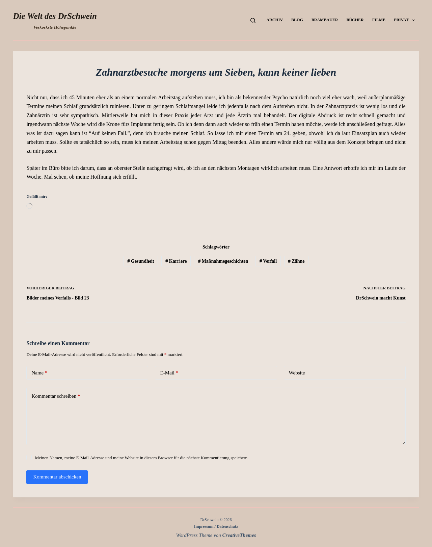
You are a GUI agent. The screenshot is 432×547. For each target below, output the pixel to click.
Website (297, 372)
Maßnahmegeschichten (223, 261)
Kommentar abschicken (57, 476)
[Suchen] (252, 20)
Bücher (354, 20)
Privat (405, 20)
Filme (378, 20)
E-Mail (169, 373)
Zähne (296, 261)
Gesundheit (141, 261)
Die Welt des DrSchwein (55, 16)
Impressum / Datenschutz (216, 526)
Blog (297, 20)
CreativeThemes (239, 535)
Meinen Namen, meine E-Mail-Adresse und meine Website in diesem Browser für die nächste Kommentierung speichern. (142, 457)
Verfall (268, 261)
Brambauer (325, 20)
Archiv (274, 20)
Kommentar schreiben (55, 396)
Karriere (176, 261)
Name (39, 373)
